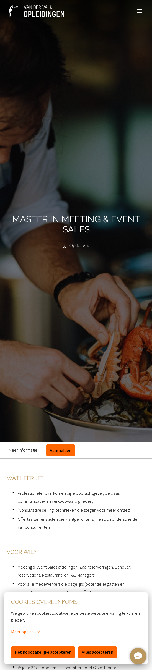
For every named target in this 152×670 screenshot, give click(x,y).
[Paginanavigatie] (139, 11)
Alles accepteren (97, 652)
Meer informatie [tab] (23, 450)
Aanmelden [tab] (60, 450)
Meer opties (25, 631)
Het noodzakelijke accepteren (43, 652)
